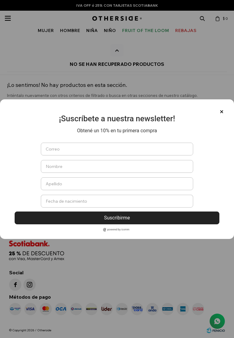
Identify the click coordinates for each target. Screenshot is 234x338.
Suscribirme (117, 218)
